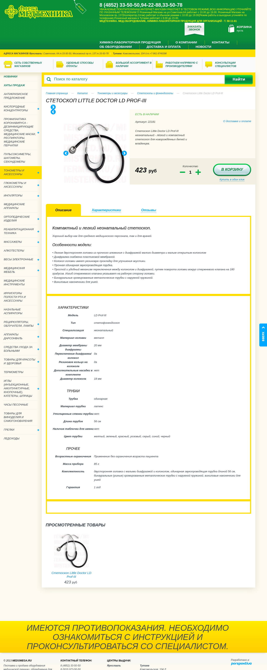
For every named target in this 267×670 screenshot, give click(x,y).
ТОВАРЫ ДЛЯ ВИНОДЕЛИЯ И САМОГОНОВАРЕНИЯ (18, 417)
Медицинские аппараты (14, 206)
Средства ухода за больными (21, 348)
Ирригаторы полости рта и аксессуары (15, 297)
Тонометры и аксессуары (112, 93)
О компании (186, 42)
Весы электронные (21, 259)
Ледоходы (11, 438)
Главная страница (57, 93)
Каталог (82, 93)
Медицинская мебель (21, 270)
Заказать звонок (194, 28)
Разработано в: (240, 660)
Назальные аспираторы (13, 311)
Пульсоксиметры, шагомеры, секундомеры (17, 158)
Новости (203, 46)
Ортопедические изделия (21, 218)
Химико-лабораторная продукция (130, 42)
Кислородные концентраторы (21, 108)
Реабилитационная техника (21, 231)
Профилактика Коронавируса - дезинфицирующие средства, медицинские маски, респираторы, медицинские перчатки (21, 132)
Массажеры (21, 241)
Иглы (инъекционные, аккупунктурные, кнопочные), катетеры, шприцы (21, 388)
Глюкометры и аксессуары (21, 184)
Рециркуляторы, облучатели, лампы (21, 323)
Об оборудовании (115, 46)
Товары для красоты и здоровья (21, 361)
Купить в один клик (232, 179)
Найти (239, 79)
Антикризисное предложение (16, 95)
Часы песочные (16, 404)
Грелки (21, 429)
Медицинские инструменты (14, 282)
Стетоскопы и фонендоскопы (155, 93)
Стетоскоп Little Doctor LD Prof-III (71, 574)
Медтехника (39, 11)
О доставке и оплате (237, 121)
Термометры (13, 372)
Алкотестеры (14, 250)
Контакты (220, 42)
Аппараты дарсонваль (21, 336)
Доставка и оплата (164, 46)
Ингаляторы (21, 195)
